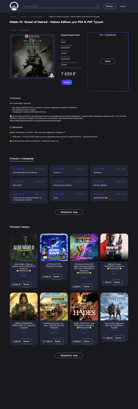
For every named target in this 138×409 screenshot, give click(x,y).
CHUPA (64, 53)
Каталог (24, 16)
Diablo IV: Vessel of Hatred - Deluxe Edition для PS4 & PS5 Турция (76, 16)
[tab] (22, 159)
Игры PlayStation (39, 16)
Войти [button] (123, 6)
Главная (13, 16)
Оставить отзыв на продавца (71, 68)
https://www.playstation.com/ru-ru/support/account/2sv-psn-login (36, 120)
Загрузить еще (69, 212)
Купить (67, 82)
